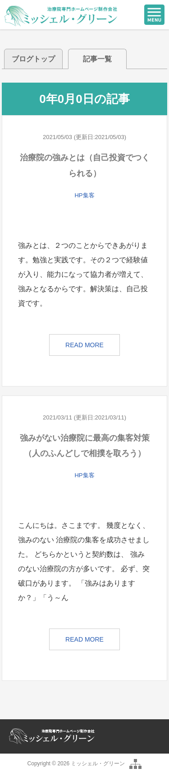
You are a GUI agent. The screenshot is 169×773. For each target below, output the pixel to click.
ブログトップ (33, 59)
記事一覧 (97, 59)
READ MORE (84, 345)
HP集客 (84, 195)
